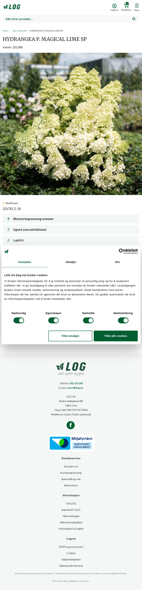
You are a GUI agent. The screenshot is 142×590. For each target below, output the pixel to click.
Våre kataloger (71, 516)
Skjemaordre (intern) (71, 565)
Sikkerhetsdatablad (71, 522)
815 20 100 (76, 383)
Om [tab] (117, 262)
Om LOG (71, 503)
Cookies (71, 553)
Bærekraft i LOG (71, 509)
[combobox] (71, 19)
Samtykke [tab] (24, 262)
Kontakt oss (71, 466)
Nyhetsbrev (71, 485)
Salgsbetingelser (71, 559)
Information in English (71, 528)
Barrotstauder (20, 30)
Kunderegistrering (71, 472)
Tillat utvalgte (70, 335)
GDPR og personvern (71, 546)
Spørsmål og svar (71, 479)
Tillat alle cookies (115, 335)
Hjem (5, 30)
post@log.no (75, 387)
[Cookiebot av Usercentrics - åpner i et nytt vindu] (121, 251)
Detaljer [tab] (71, 262)
